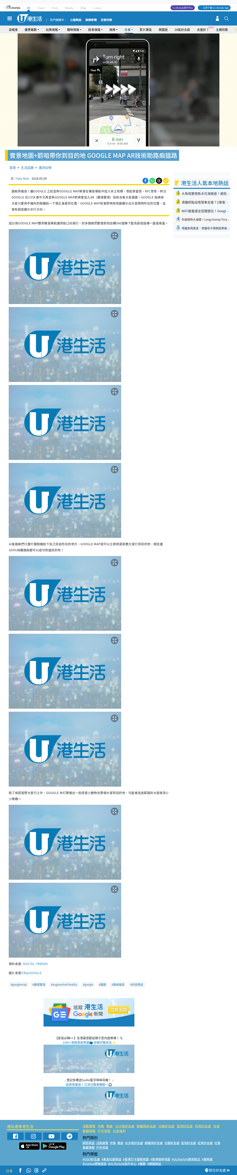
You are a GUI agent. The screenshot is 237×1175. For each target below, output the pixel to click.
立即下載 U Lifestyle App (216, 7)
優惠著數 (31, 29)
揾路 (103, 984)
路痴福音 (119, 984)
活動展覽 (89, 1126)
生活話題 (27, 167)
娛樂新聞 (91, 20)
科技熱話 (137, 984)
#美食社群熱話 (111, 1159)
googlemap (19, 984)
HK (28, 8)
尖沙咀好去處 (124, 1126)
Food (55, 8)
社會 (128, 29)
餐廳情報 (89, 1130)
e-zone (97, 8)
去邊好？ (203, 29)
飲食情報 (94, 29)
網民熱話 (89, 1143)
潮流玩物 (45, 167)
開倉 (109, 1126)
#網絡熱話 (154, 1163)
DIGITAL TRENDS (35, 963)
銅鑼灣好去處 (146, 1126)
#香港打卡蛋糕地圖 (136, 1159)
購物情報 (73, 29)
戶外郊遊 (104, 1130)
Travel (40, 8)
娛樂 (112, 29)
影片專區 (146, 29)
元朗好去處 (166, 1126)
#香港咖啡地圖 (160, 1159)
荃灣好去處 (185, 1126)
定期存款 (106, 20)
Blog (83, 8)
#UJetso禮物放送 (94, 1163)
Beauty (69, 8)
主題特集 (222, 29)
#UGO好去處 (91, 1159)
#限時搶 (207, 1159)
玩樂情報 (52, 29)
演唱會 (13, 29)
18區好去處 (182, 29)
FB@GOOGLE (31, 972)
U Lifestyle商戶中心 (182, 7)
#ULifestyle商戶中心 (122, 1163)
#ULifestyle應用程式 (186, 1159)
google (88, 984)
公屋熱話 (75, 20)
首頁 (12, 167)
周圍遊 (163, 29)
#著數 (142, 1163)
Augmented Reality (64, 984)
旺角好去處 (203, 1126)
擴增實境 (39, 984)
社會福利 (119, 1130)
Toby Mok (22, 178)
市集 (101, 1126)
